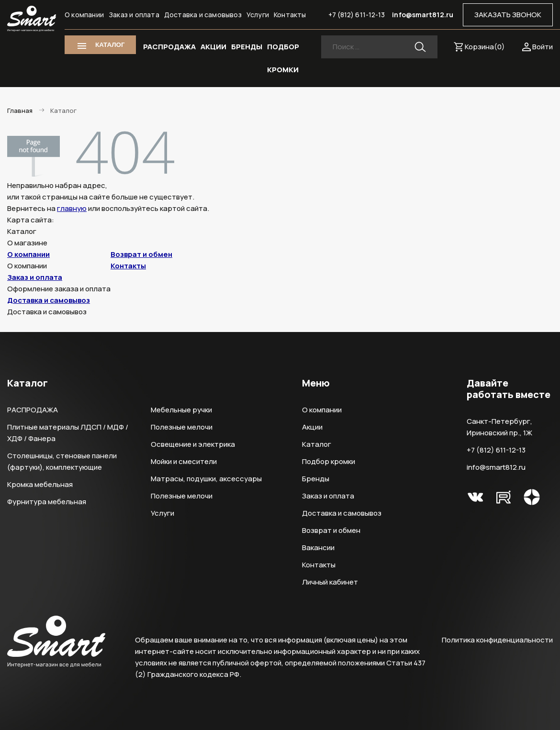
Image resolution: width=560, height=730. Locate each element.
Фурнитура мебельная (46, 502)
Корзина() (485, 47)
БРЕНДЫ (246, 47)
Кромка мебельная (40, 484)
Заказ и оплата (134, 14)
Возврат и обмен (141, 254)
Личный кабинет (330, 582)
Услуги (257, 14)
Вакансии (318, 547)
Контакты (290, 14)
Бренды (315, 479)
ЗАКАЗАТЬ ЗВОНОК (507, 15)
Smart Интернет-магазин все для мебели (31, 19)
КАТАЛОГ (109, 44)
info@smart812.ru (422, 14)
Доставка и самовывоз (203, 14)
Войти (542, 47)
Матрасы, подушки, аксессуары (206, 479)
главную (72, 208)
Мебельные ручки (181, 410)
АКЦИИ (213, 47)
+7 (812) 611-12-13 (356, 14)
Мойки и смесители (184, 461)
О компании (84, 14)
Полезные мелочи (182, 427)
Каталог (316, 444)
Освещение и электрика (193, 444)
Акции (312, 427)
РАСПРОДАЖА (169, 47)
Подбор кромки (328, 461)
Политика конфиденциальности (497, 640)
